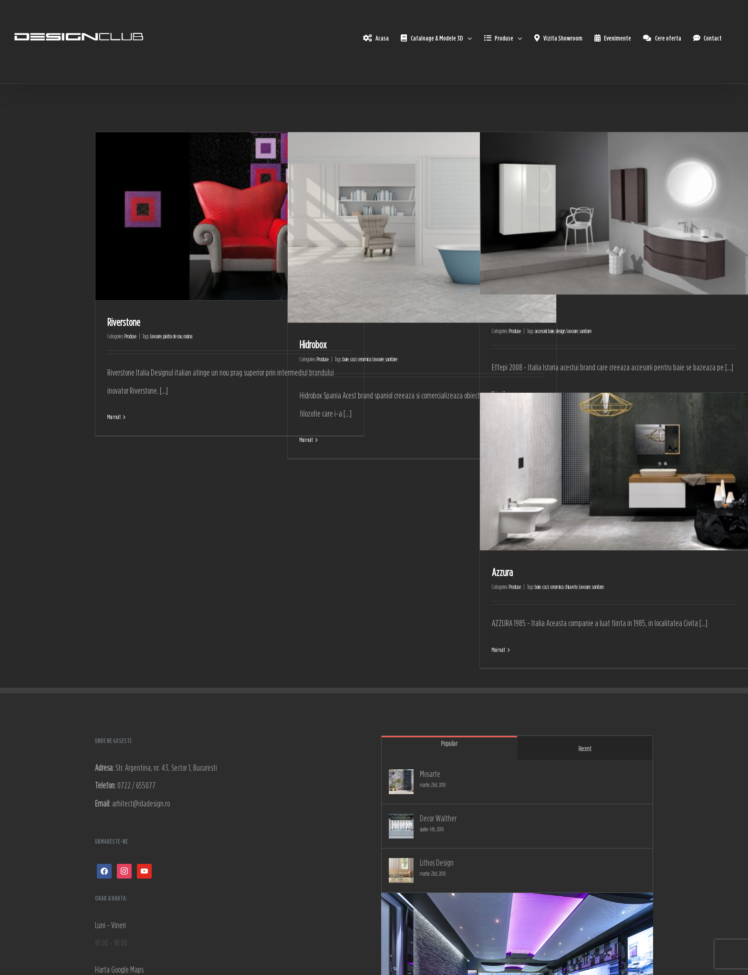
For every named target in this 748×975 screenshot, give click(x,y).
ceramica (364, 359)
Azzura (502, 572)
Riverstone (123, 322)
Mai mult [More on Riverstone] (114, 417)
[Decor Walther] (401, 826)
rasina (188, 336)
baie (346, 359)
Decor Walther (438, 818)
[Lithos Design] (401, 870)
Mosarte (430, 773)
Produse (130, 336)
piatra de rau (172, 336)
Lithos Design (437, 862)
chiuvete (571, 587)
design (560, 331)
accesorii (541, 331)
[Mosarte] (401, 781)
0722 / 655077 (136, 785)
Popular (449, 743)
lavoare (156, 336)
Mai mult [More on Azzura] (498, 650)
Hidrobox (313, 344)
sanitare (391, 359)
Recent (585, 748)
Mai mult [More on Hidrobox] (306, 440)
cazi (353, 359)
